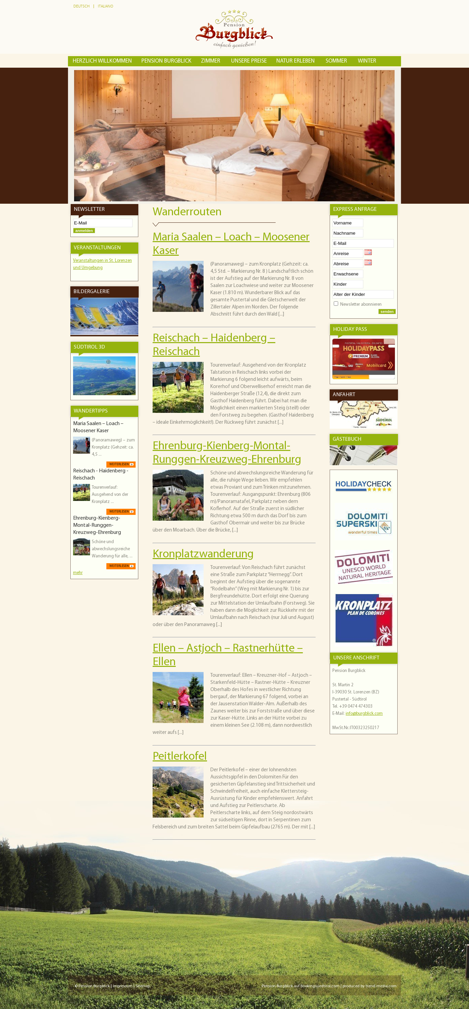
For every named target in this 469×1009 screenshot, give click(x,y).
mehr (78, 573)
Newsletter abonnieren (361, 304)
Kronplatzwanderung (203, 554)
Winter (367, 61)
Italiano (105, 6)
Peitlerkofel (180, 757)
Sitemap (143, 986)
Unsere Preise (249, 61)
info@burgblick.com (364, 713)
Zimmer (211, 61)
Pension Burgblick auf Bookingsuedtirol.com (301, 986)
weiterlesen (119, 464)
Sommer (337, 61)
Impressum (123, 986)
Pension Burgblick (166, 61)
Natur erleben (296, 61)
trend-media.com (381, 986)
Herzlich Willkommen (102, 61)
